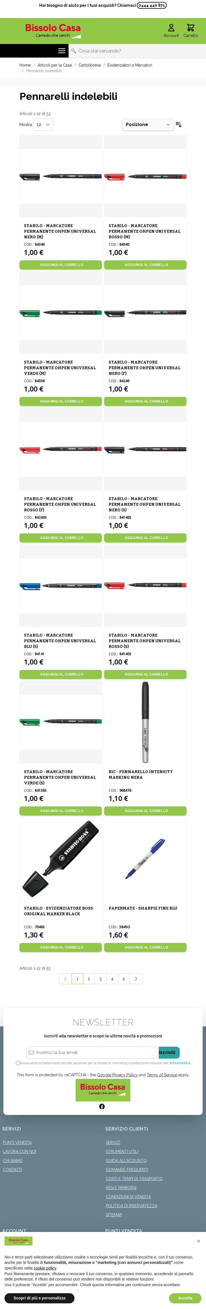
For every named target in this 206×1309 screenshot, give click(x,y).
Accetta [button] (185, 1298)
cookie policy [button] (45, 1268)
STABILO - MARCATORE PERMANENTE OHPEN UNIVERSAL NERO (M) (60, 231)
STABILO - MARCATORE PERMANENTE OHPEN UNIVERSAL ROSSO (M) (145, 231)
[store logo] (53, 31)
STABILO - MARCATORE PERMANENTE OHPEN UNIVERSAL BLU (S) (60, 641)
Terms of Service (162, 1075)
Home (25, 65)
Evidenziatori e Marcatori (130, 65)
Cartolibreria (89, 65)
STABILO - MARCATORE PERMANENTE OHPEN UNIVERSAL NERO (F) (145, 368)
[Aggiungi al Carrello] (60, 264)
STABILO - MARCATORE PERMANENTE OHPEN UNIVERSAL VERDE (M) (60, 368)
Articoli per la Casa (55, 65)
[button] (198, 1241)
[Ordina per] (148, 125)
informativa (180, 1063)
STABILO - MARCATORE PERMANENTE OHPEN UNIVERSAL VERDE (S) (60, 777)
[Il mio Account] (171, 31)
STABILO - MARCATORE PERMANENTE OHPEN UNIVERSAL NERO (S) (145, 504)
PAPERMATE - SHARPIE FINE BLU (143, 908)
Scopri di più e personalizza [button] (39, 1298)
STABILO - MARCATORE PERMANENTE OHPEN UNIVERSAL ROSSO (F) (60, 504)
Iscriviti (167, 1052)
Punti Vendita (17, 1142)
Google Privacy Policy (117, 1075)
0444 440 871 (152, 5)
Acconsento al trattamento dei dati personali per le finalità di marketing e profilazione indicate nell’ (105, 1063)
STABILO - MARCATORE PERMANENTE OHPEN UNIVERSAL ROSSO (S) (145, 641)
